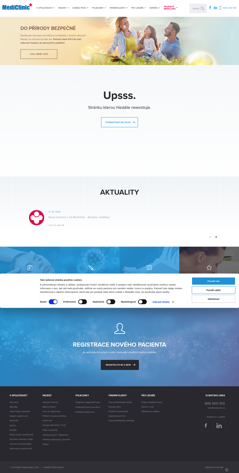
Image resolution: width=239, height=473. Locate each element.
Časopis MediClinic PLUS (54, 425)
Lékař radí (47, 420)
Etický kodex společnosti (21, 434)
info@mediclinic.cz (216, 407)
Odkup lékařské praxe (151, 402)
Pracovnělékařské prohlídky (122, 420)
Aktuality (14, 406)
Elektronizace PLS (117, 415)
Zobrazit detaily (161, 467)
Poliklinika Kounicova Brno (87, 407)
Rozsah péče (115, 406)
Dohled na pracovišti (118, 411)
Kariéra (13, 425)
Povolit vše (213, 446)
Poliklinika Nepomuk (84, 412)
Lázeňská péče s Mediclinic (55, 434)
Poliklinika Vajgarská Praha (87, 402)
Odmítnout (213, 464)
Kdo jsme (14, 402)
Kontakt (13, 429)
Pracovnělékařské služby (120, 402)
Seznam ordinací (50, 402)
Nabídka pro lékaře (150, 411)
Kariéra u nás (147, 406)
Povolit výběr (213, 455)
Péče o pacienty (50, 430)
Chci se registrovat (51, 411)
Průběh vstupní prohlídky (54, 415)
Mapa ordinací (49, 406)
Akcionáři (14, 420)
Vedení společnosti (19, 415)
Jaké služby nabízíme (20, 411)
